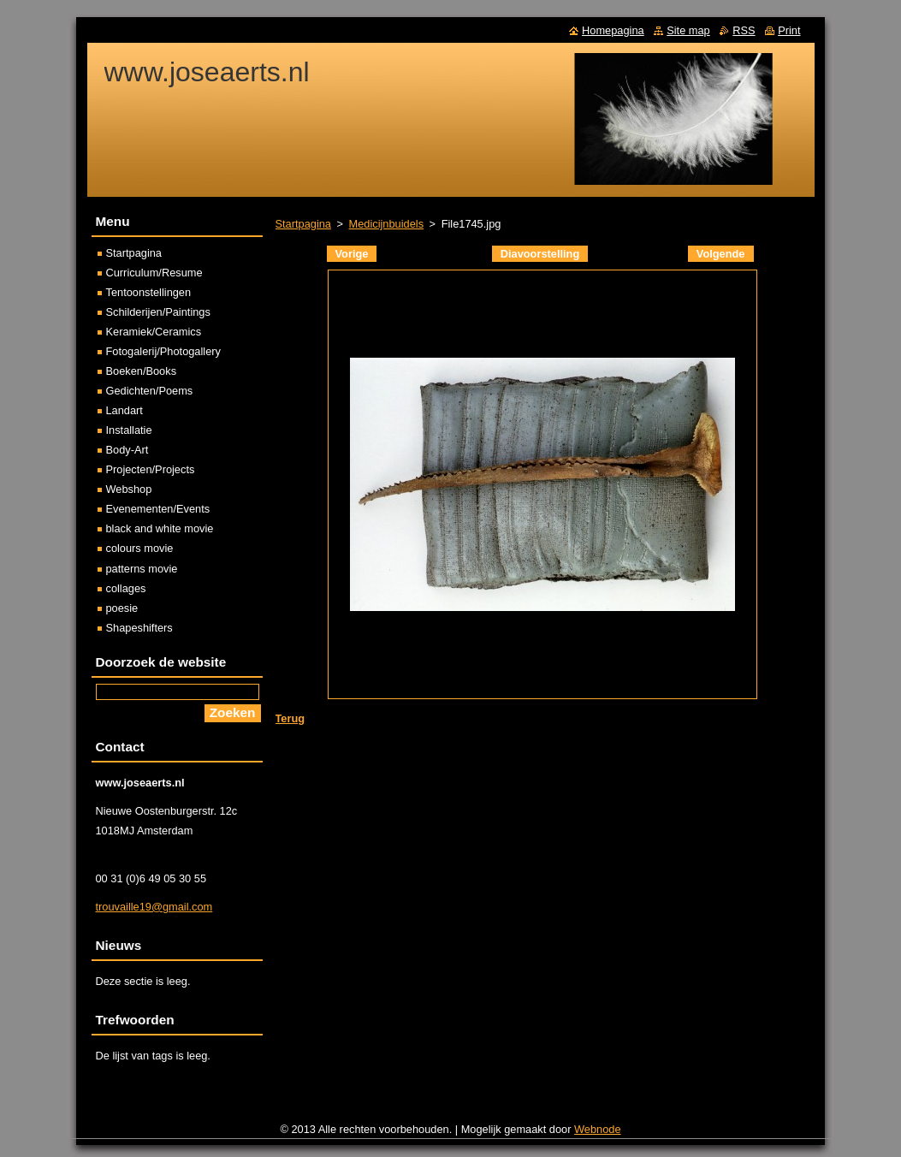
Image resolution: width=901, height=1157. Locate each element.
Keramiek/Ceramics (154, 331)
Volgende (720, 253)
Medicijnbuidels (386, 223)
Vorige (352, 253)
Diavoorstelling (540, 253)
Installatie (129, 430)
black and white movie (160, 528)
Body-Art (127, 449)
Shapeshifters (139, 627)
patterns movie (142, 568)
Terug (290, 718)
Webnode (597, 1129)
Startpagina (303, 223)
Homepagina (613, 30)
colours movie (140, 548)
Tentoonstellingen (149, 292)
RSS (743, 30)
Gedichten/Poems (149, 390)
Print (789, 30)
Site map (688, 30)
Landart (124, 410)
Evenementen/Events (158, 508)
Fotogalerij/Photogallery (163, 351)
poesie (122, 608)
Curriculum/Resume (154, 272)
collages (126, 588)
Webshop (129, 489)
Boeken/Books (141, 371)
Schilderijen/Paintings (158, 312)
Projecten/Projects (150, 469)
